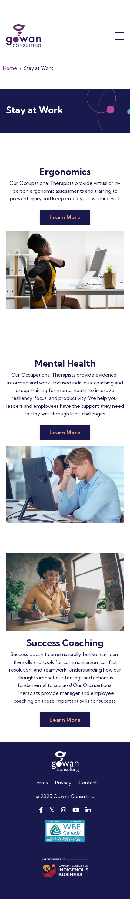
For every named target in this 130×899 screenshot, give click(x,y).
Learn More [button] (65, 217)
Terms (40, 783)
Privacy (63, 783)
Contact (87, 783)
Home (10, 68)
